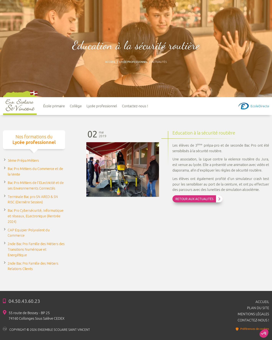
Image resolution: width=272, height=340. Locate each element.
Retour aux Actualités (198, 199)
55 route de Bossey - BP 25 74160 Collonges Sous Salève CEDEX (36, 315)
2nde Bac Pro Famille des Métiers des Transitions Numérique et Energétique (36, 249)
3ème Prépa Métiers (23, 160)
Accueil (110, 61)
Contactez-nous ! (135, 106)
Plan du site (258, 308)
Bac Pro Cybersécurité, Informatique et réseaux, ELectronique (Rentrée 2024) (35, 216)
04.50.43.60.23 (24, 301)
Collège (76, 106)
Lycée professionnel (134, 61)
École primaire (54, 106)
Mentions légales (253, 314)
